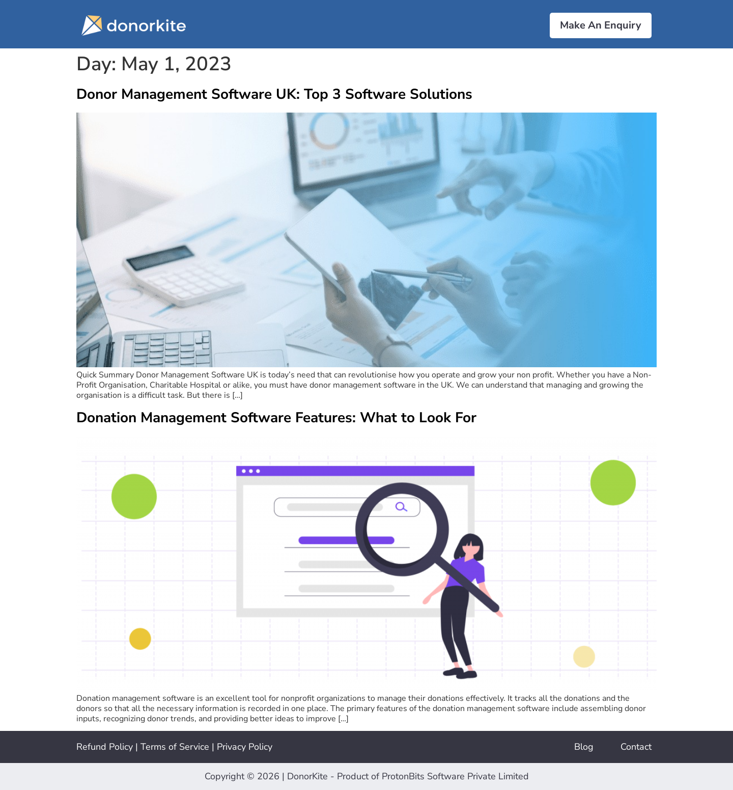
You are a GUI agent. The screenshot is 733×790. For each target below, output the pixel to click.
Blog (584, 747)
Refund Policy (104, 747)
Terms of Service (174, 747)
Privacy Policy (244, 747)
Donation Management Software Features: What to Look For (276, 417)
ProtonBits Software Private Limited (455, 776)
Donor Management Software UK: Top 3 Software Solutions (274, 94)
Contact (636, 747)
